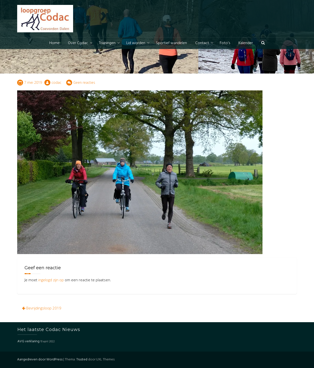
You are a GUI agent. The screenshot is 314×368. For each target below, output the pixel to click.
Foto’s (225, 43)
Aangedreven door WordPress (40, 359)
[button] (263, 43)
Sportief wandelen (171, 43)
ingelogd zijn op (51, 279)
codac (56, 82)
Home (54, 43)
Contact (202, 43)
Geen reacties (84, 82)
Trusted (81, 359)
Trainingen (107, 43)
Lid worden (135, 43)
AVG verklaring (28, 341)
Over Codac (78, 43)
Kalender (245, 43)
